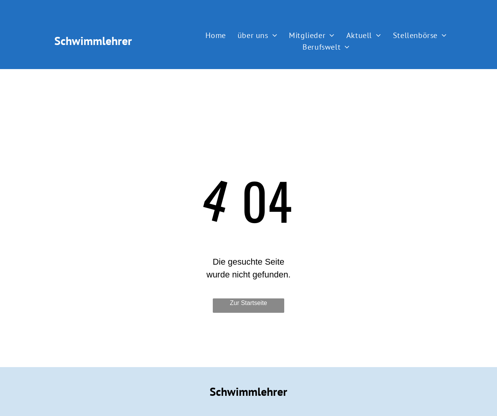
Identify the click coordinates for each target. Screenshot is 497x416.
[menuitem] (215, 35)
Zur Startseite (248, 303)
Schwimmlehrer (93, 40)
